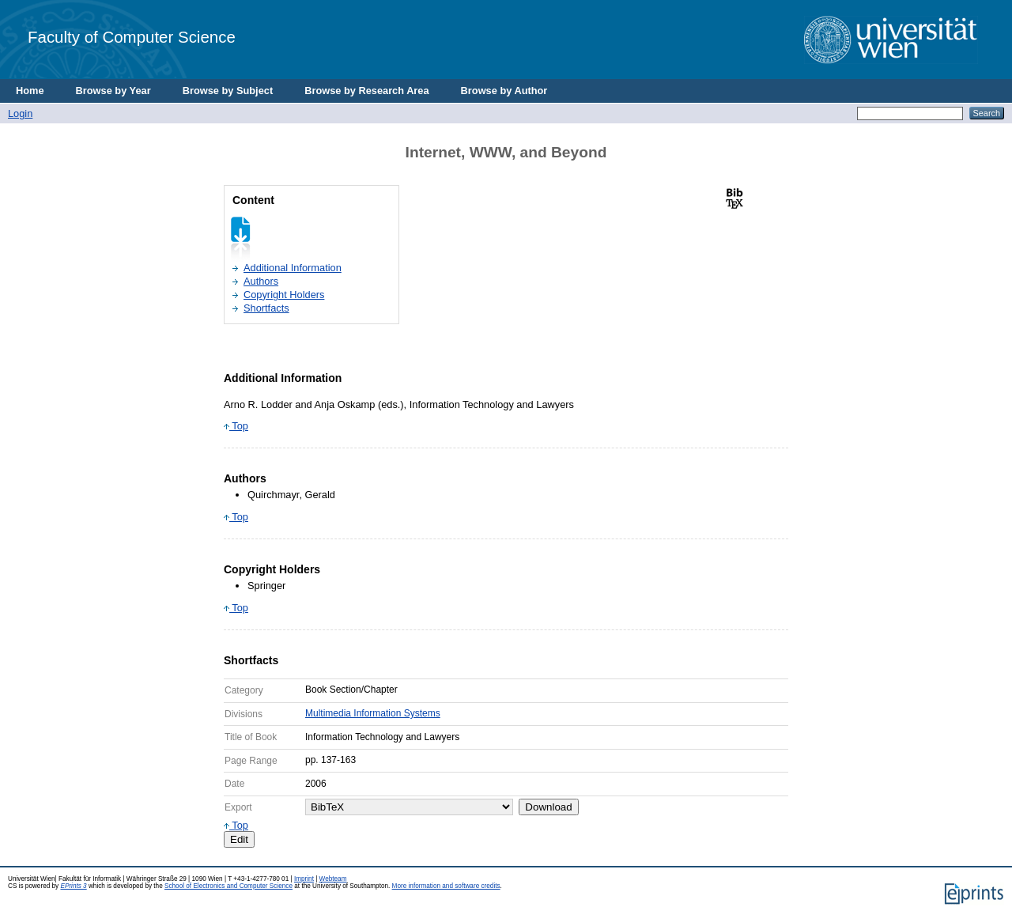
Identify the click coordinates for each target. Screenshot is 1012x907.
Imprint (304, 878)
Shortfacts (266, 308)
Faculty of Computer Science (132, 37)
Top (236, 426)
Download (548, 807)
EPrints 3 (73, 886)
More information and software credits (446, 886)
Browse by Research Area (366, 90)
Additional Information (293, 268)
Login (20, 113)
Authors (261, 281)
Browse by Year (113, 90)
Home (30, 90)
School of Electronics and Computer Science (228, 886)
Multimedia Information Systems (372, 713)
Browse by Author (504, 90)
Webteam (333, 878)
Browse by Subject (228, 90)
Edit (239, 839)
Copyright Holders (284, 294)
